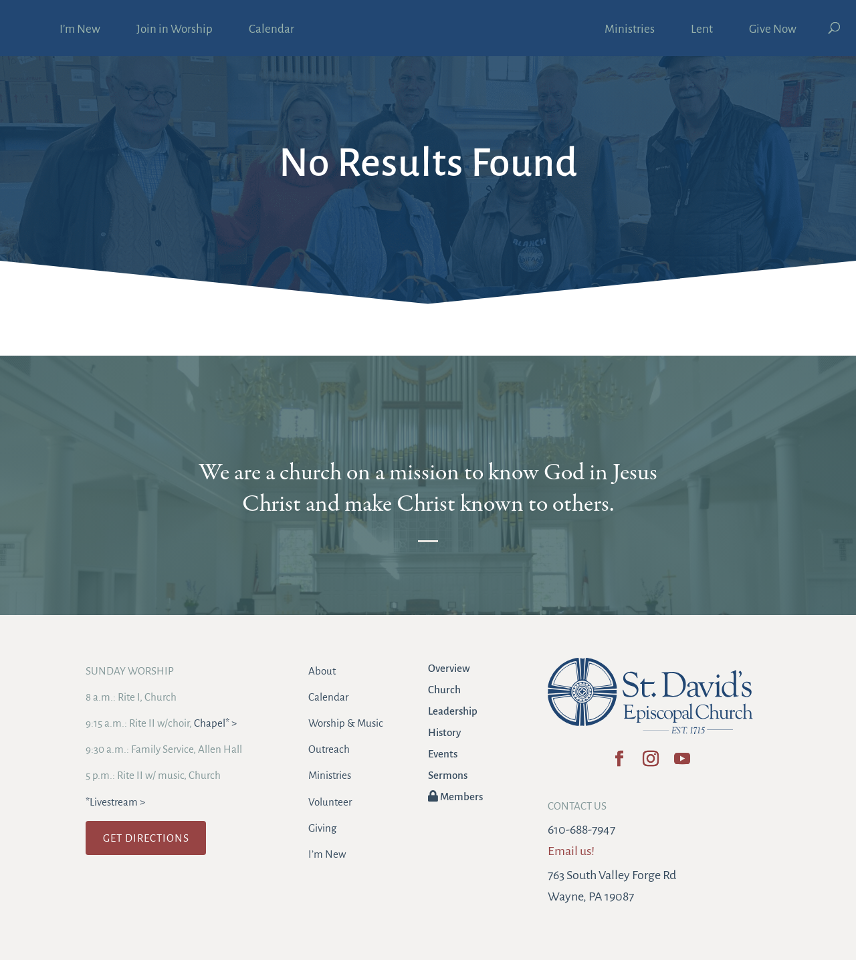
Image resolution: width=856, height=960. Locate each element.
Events (442, 753)
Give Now (772, 30)
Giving (322, 828)
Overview (449, 668)
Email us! (571, 851)
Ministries (630, 30)
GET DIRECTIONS (146, 838)
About (322, 671)
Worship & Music (345, 723)
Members (455, 796)
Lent (702, 30)
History (444, 732)
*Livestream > (115, 802)
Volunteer (330, 802)
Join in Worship (174, 30)
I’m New (80, 30)
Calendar (271, 30)
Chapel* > (215, 723)
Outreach (329, 749)
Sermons (447, 775)
